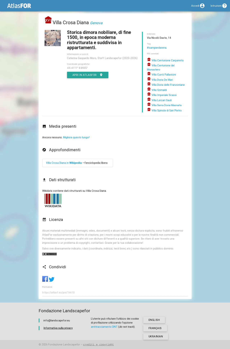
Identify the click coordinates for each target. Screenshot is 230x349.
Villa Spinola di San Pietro (164, 110)
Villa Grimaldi (157, 90)
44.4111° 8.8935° (77, 68)
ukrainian (156, 336)
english (154, 320)
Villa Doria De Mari (160, 79)
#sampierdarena (156, 47)
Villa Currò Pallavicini (161, 74)
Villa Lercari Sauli (159, 100)
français (155, 328)
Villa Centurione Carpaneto (165, 60)
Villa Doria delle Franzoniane (166, 84)
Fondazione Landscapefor (64, 344)
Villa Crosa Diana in (64, 162)
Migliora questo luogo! (76, 137)
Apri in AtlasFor (87, 75)
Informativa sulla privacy (58, 328)
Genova (96, 23)
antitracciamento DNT (104, 326)
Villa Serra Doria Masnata (164, 105)
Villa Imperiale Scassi (162, 95)
